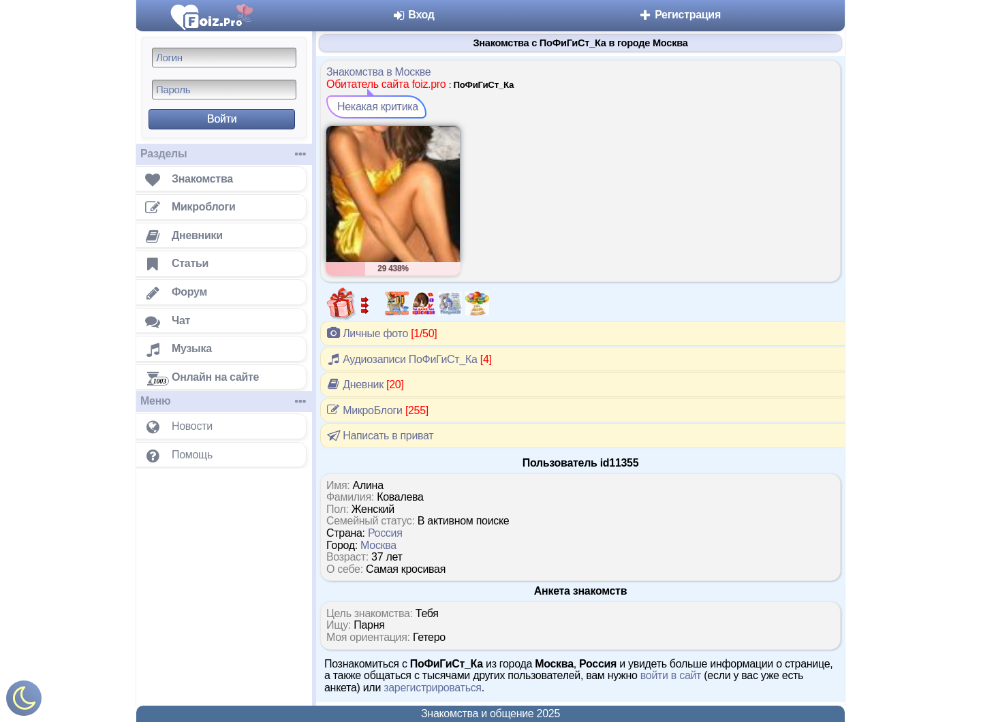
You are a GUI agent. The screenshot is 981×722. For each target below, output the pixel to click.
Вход (413, 14)
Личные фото (381, 333)
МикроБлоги (377, 410)
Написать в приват (379, 435)
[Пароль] (224, 89)
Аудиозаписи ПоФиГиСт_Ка (409, 359)
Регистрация (679, 14)
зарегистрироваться (433, 687)
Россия (385, 533)
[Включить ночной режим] (23, 701)
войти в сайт (670, 675)
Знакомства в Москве (378, 72)
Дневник (365, 384)
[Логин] (224, 57)
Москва (378, 545)
